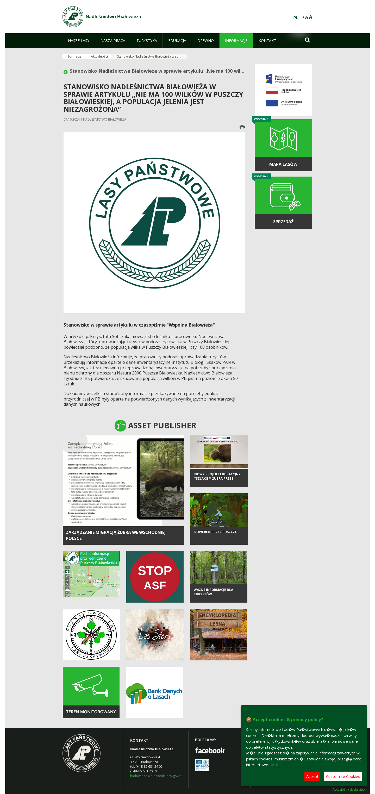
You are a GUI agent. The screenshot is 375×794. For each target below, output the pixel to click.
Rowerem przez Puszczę (215, 536)
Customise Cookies (343, 776)
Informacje (74, 56)
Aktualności (99, 56)
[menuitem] (79, 40)
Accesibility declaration (350, 789)
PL (295, 18)
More (276, 764)
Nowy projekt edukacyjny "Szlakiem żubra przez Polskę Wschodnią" (217, 483)
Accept (312, 776)
